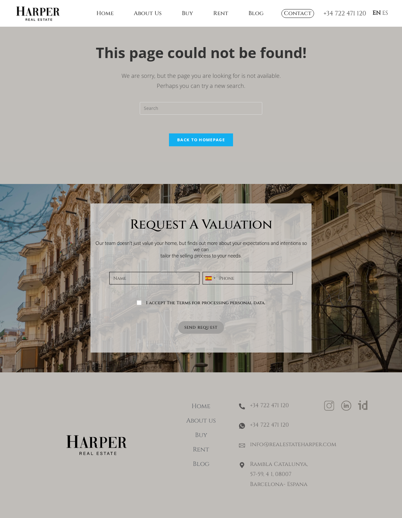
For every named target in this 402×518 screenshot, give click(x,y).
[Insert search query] (201, 108)
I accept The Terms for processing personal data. (205, 303)
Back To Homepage (201, 140)
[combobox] (210, 278)
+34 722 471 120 (344, 13)
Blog (255, 13)
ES (385, 13)
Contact (298, 13)
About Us (148, 13)
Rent (220, 13)
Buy (187, 13)
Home (105, 13)
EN (376, 13)
